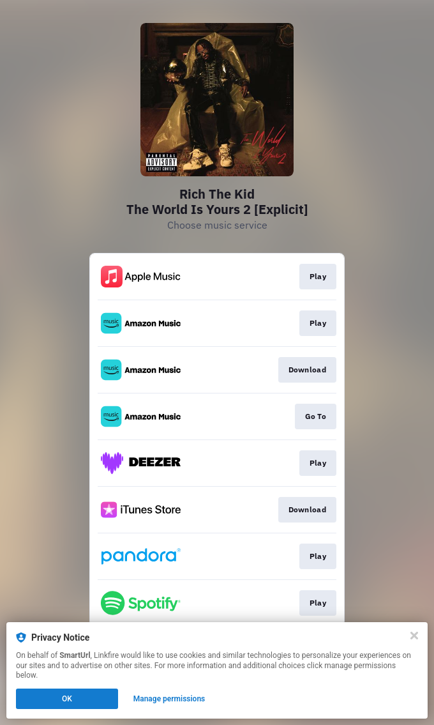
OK (67, 698)
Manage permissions (169, 698)
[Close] (414, 635)
